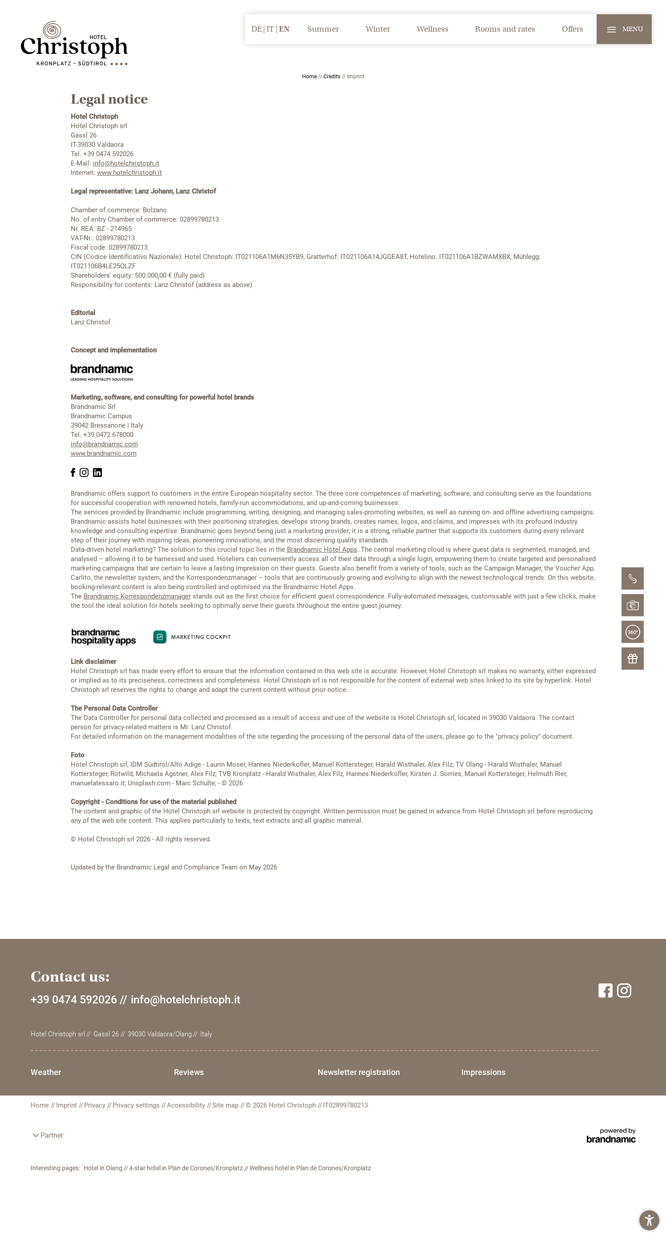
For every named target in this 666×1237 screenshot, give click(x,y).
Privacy (95, 1125)
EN (284, 29)
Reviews (197, 1072)
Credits (332, 76)
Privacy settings (137, 1125)
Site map (226, 1125)
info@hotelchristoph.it (126, 163)
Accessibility (187, 1125)
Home (310, 76)
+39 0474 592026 (74, 999)
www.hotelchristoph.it (129, 173)
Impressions (53, 1090)
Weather (46, 1072)
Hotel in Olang (104, 1187)
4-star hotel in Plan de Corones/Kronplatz (186, 1187)
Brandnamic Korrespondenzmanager (137, 596)
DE (256, 29)
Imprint (67, 1125)
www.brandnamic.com (104, 453)
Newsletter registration (376, 1072)
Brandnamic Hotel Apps (322, 550)
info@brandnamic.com (104, 444)
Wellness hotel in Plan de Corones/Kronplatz (310, 1187)
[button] (649, 1220)
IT (270, 29)
